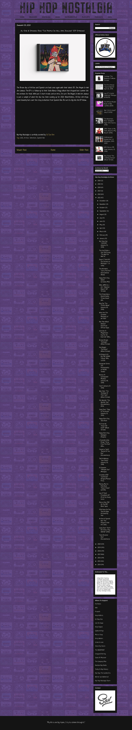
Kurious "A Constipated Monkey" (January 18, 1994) (103, 379)
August (102, 214)
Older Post (84, 150)
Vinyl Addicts (99, 615)
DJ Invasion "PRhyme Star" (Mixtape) (104, 470)
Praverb (97, 612)
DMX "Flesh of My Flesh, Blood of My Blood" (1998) (110, 131)
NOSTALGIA (46, 17)
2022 (99, 194)
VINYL (110, 17)
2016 (99, 558)
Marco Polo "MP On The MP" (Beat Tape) (104, 504)
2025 (99, 184)
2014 (99, 565)
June (101, 221)
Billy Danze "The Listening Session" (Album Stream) (109, 158)
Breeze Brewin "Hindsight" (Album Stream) (104, 342)
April (101, 228)
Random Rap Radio (101, 665)
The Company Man (100, 661)
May (101, 225)
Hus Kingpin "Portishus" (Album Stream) (104, 349)
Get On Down (99, 623)
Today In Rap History (101, 669)
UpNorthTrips (99, 631)
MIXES (57, 17)
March (102, 232)
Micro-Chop (99, 635)
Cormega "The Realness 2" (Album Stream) (109, 78)
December (103, 201)
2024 (99, 187)
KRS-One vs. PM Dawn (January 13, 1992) (109, 149)
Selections (33, 138)
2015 (99, 561)
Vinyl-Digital (99, 627)
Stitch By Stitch (100, 646)
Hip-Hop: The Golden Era (102, 673)
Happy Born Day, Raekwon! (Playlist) (104, 435)
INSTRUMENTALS (71, 17)
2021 (21, 138)
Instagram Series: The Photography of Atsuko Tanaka (104, 368)
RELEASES (33, 17)
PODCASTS (99, 17)
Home (53, 150)
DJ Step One (99, 619)
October (102, 208)
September (103, 211)
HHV (96, 608)
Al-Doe (26, 138)
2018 (99, 551)
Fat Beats (98, 604)
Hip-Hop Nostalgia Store (102, 681)
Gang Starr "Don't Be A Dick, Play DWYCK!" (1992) (104, 530)
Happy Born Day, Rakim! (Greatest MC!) (104, 280)
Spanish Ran (41, 138)
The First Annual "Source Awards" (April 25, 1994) (109, 87)
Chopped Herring (100, 654)
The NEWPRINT (100, 650)
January (102, 238)
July (101, 218)
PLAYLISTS (86, 17)
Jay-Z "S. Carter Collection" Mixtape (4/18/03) (110, 95)
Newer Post (22, 150)
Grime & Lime (99, 642)
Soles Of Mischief (100, 658)
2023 (99, 191)
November (103, 204)
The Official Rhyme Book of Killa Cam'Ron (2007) (110, 104)
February (103, 235)
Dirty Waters (99, 638)
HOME (22, 17)
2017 (99, 554)
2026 (99, 181)
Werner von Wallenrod (101, 677)
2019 (99, 547)
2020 (99, 544)
